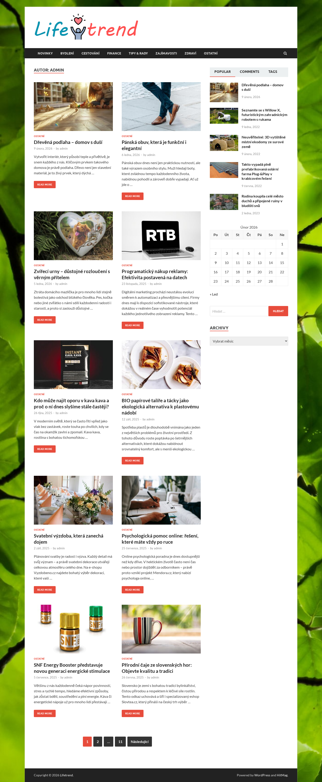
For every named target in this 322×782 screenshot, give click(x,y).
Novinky (45, 53)
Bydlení (67, 53)
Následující (140, 741)
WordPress (262, 775)
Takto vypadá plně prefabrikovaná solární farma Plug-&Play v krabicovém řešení (260, 171)
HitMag (282, 775)
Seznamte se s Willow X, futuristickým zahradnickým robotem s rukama (264, 115)
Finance (114, 53)
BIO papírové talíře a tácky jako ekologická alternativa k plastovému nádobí (160, 406)
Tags (272, 72)
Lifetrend (66, 775)
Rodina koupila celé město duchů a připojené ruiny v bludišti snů (262, 201)
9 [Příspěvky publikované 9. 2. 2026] (216, 262)
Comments (249, 72)
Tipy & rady (138, 53)
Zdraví (190, 53)
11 (120, 741)
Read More (43, 183)
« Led (214, 294)
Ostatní (211, 53)
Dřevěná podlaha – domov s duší (68, 142)
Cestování (90, 53)
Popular (222, 72)
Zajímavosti (166, 53)
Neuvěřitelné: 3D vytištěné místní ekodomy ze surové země (264, 142)
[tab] (222, 72)
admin (64, 148)
